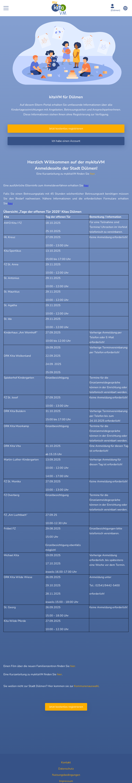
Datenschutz (66, 769)
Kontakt (66, 762)
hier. (73, 666)
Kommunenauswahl (86, 686)
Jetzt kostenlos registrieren (66, 128)
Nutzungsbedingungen (66, 775)
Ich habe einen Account (66, 141)
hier (92, 174)
